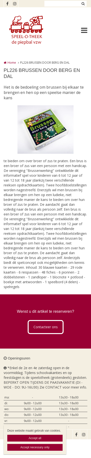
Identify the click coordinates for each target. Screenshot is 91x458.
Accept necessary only (35, 447)
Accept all (35, 438)
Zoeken (83, 4)
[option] (45, 129)
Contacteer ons (45, 327)
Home (12, 63)
